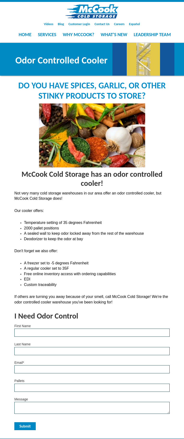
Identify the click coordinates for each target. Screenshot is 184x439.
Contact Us (102, 24)
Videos (48, 24)
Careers (119, 24)
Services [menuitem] (47, 34)
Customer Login (79, 24)
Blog (61, 24)
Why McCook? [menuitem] (78, 34)
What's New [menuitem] (114, 34)
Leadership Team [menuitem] (152, 34)
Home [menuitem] (25, 34)
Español (134, 24)
